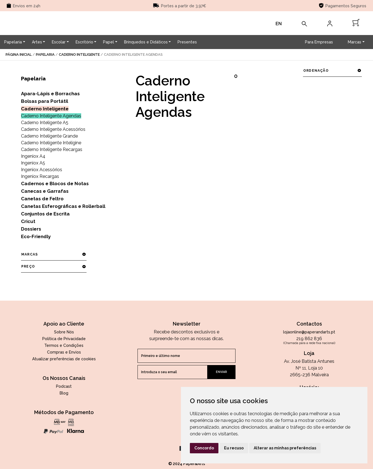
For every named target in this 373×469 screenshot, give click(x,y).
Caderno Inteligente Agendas (51, 116)
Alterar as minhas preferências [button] (285, 448)
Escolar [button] (59, 42)
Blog (64, 393)
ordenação (332, 71)
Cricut (28, 221)
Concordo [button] (204, 448)
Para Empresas (319, 42)
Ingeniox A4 (33, 156)
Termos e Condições (63, 345)
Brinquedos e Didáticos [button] (146, 42)
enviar (221, 372)
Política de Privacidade (64, 338)
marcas (53, 254)
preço (53, 266)
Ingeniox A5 (33, 163)
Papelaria (45, 54)
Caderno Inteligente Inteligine (51, 142)
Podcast (64, 386)
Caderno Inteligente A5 (44, 122)
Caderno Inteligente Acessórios (53, 129)
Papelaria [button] (13, 42)
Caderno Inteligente (79, 54)
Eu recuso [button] (234, 448)
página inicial (19, 54)
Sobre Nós (64, 332)
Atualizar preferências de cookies (64, 359)
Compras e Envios (64, 352)
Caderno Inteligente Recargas (51, 149)
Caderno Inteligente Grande (49, 136)
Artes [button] (37, 42)
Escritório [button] (84, 42)
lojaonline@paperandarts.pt (309, 332)
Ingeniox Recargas (40, 176)
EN (279, 23)
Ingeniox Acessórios (41, 169)
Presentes (187, 42)
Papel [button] (108, 42)
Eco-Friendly (36, 236)
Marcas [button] (354, 42)
